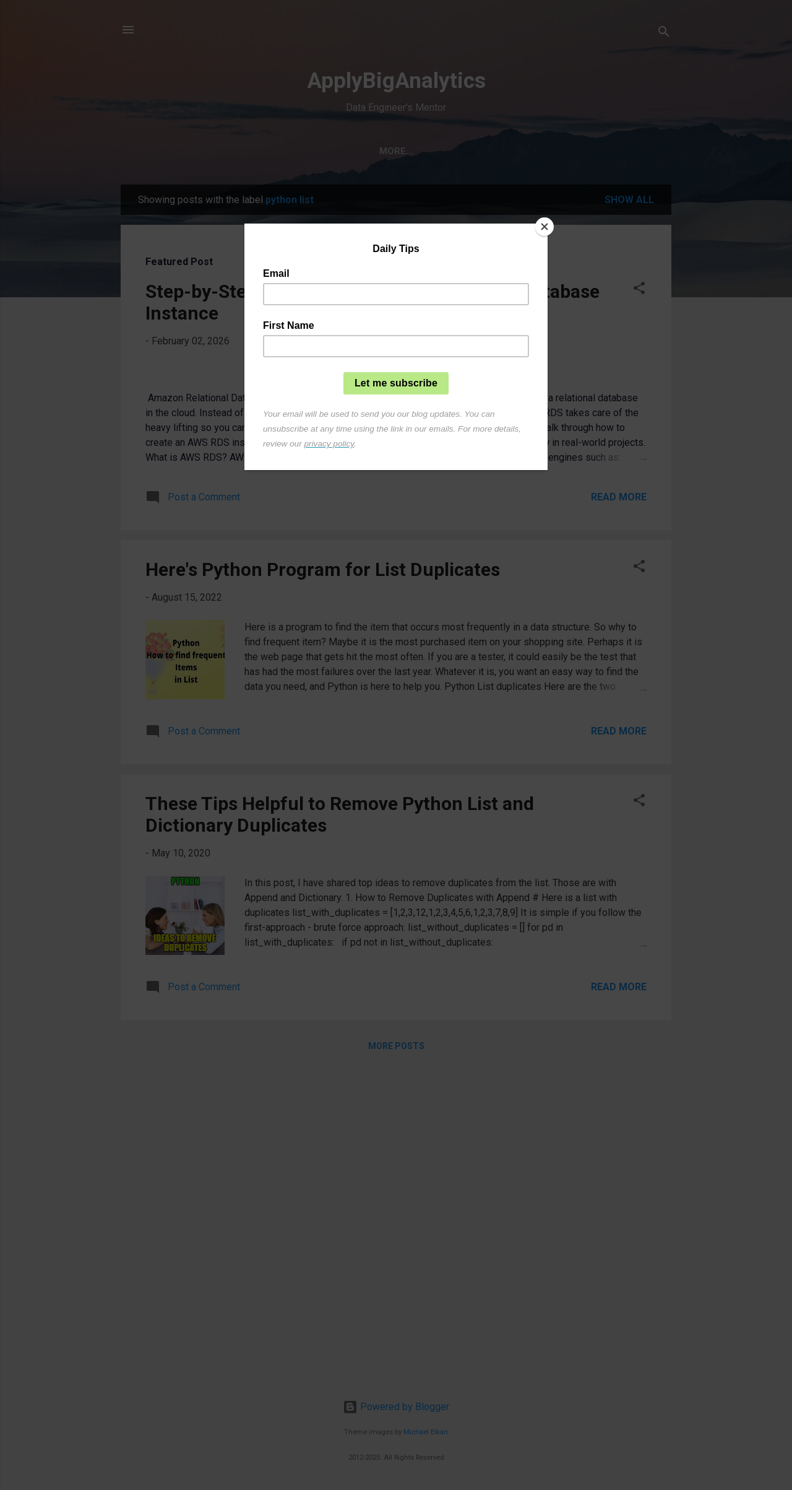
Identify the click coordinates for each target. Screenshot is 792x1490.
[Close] (544, 226)
